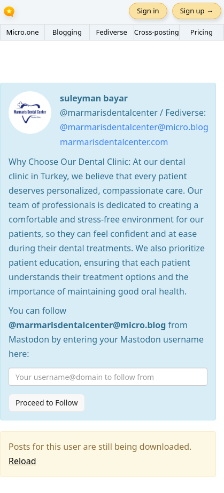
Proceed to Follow (47, 402)
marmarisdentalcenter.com (114, 142)
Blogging (67, 32)
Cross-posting (156, 32)
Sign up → (196, 10)
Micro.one (22, 32)
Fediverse (111, 32)
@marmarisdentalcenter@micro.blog (134, 127)
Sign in (148, 10)
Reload (22, 461)
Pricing (201, 32)
